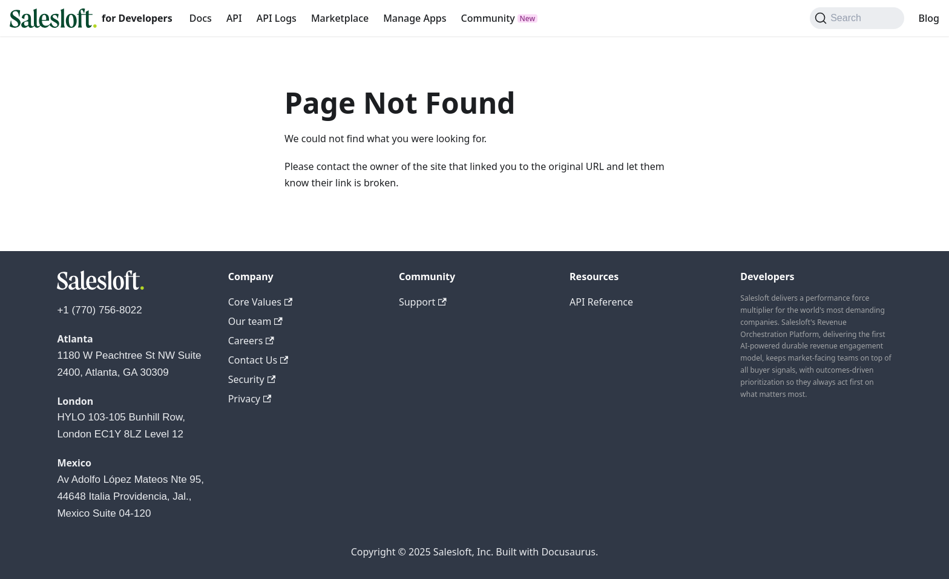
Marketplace (340, 18)
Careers (251, 340)
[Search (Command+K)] (857, 18)
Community (488, 18)
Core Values (260, 302)
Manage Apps (414, 18)
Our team (255, 321)
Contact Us (258, 360)
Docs (200, 18)
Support (423, 302)
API (234, 18)
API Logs (277, 18)
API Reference (601, 302)
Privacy (250, 398)
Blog (929, 18)
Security (251, 379)
